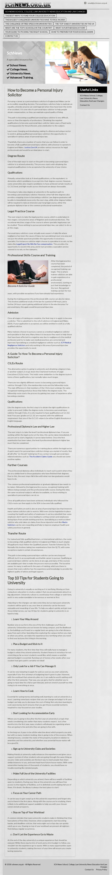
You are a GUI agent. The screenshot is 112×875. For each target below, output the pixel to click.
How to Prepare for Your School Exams (72, 32)
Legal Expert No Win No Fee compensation (34, 244)
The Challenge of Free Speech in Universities (28, 24)
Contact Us (11, 36)
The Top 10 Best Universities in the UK (74, 24)
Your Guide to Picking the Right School (26, 32)
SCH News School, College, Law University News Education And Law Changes (45, 11)
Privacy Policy (101, 870)
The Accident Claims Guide (40, 456)
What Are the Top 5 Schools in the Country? (28, 28)
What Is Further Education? (70, 28)
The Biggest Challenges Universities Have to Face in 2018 (35, 20)
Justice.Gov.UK (30, 147)
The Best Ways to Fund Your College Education (30, 15)
